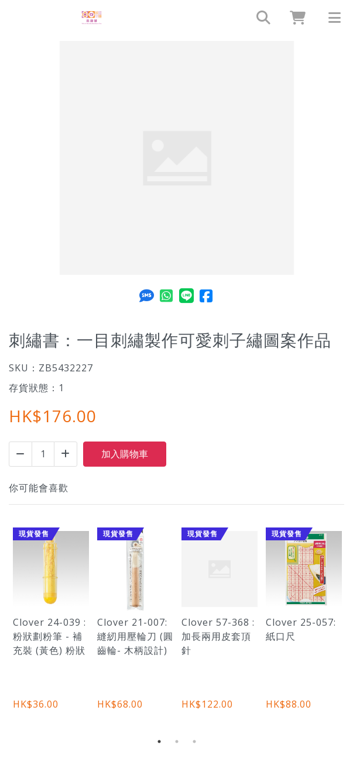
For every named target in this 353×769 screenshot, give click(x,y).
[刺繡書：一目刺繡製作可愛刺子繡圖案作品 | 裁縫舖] (92, 17)
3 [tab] (194, 741)
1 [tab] (159, 741)
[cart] (293, 18)
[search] (258, 18)
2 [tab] (177, 741)
